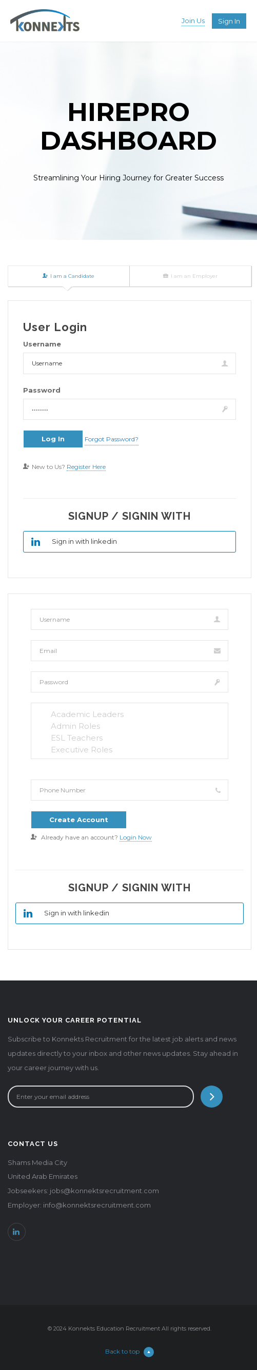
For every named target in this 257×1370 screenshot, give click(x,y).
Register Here (86, 467)
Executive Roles (130, 749)
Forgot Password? (112, 439)
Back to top (129, 1351)
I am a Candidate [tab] (68, 276)
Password (42, 390)
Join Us (193, 20)
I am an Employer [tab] (190, 276)
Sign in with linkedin (70, 542)
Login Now (136, 837)
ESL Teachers (130, 738)
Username (42, 344)
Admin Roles (130, 726)
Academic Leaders (130, 714)
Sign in (229, 21)
